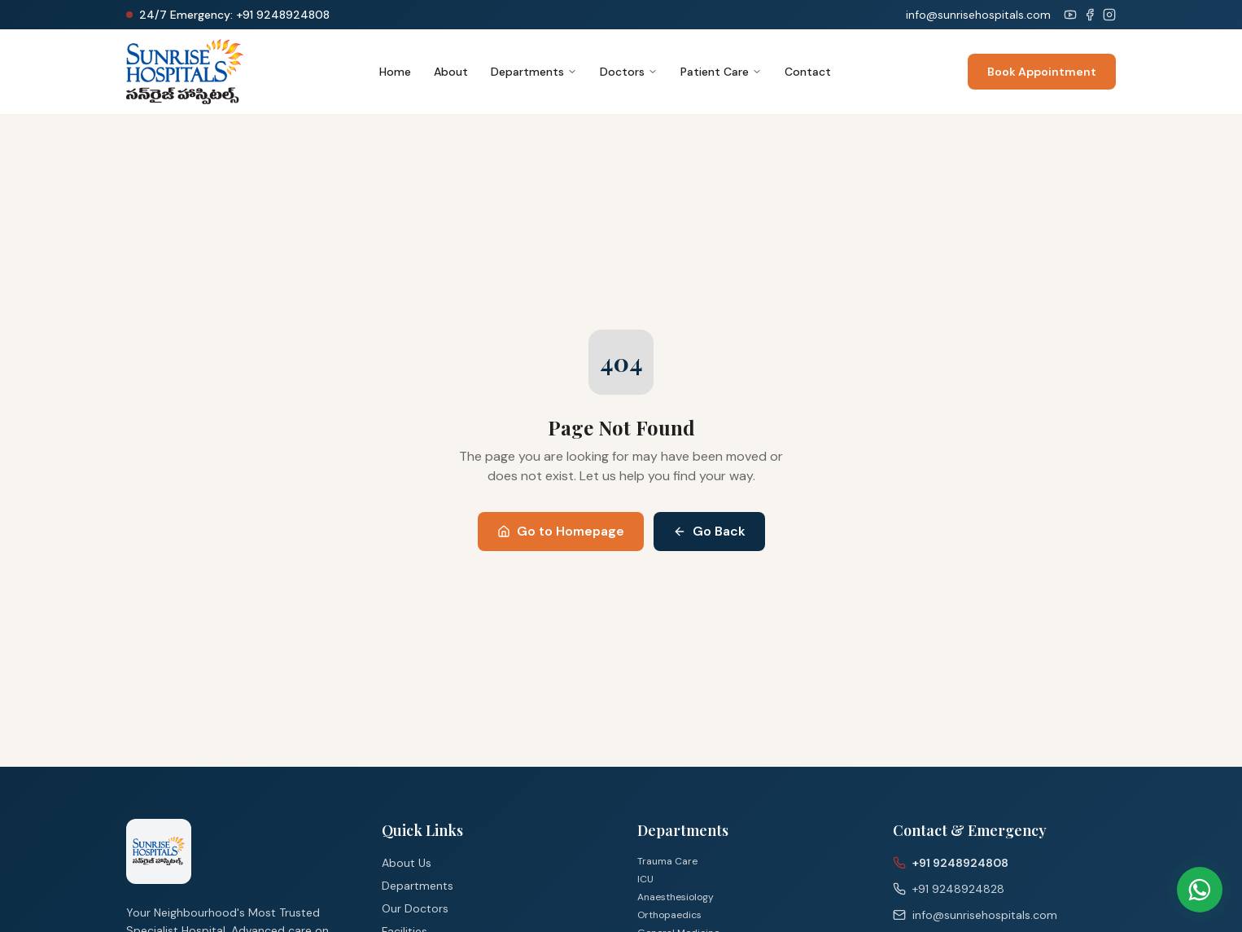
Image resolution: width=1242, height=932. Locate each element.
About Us (406, 862)
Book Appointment (1041, 71)
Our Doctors (415, 908)
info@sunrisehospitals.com (978, 14)
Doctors (629, 71)
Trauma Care (667, 861)
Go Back (709, 531)
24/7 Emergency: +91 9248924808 (234, 14)
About (451, 71)
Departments (534, 71)
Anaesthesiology (675, 897)
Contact (808, 71)
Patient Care (721, 71)
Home (395, 71)
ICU (645, 879)
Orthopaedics (669, 914)
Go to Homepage (560, 531)
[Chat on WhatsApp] (1199, 889)
